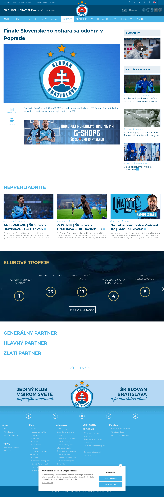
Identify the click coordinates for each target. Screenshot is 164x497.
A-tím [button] (44, 19)
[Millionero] (102, 349)
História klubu (82, 309)
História (34, 429)
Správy (67, 19)
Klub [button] (17, 19)
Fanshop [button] (141, 19)
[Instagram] (144, 2)
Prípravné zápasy (140, 95)
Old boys (34, 438)
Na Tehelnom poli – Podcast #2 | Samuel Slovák (134, 219)
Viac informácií (47, 482)
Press (13, 2)
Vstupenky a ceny (64, 429)
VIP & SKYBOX (63, 442)
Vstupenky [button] (30, 19)
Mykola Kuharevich (153, 95)
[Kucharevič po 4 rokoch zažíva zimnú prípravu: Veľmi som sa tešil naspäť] (142, 83)
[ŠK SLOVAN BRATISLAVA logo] (42, 10)
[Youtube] (139, 2)
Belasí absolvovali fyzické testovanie (138, 168)
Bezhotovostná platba (66, 451)
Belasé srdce (42, 2)
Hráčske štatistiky (11, 435)
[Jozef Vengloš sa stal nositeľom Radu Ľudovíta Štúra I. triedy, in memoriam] (142, 118)
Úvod (7, 19)
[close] (120, 466)
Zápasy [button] (55, 19)
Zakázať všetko (111, 479)
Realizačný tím (10, 432)
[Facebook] (129, 2)
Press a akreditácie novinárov (38, 452)
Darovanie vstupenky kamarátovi (93, 441)
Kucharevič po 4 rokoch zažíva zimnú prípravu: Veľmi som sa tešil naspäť (140, 99)
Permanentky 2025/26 (66, 438)
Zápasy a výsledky (11, 447)
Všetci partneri (82, 368)
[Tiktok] (149, 2)
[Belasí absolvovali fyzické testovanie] (142, 152)
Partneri (34, 458)
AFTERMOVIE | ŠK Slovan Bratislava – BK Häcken (25, 219)
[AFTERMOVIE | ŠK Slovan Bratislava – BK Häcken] (29, 202)
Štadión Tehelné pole (39, 464)
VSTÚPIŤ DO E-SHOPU (120, 429)
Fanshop (52, 2)
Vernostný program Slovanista (65, 462)
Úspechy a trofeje (38, 432)
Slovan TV (21, 213)
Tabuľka (7, 450)
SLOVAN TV (126, 19)
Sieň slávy (34, 435)
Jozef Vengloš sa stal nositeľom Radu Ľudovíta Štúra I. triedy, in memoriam (141, 134)
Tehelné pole (139, 129)
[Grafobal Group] (102, 359)
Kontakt (34, 448)
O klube (34, 442)
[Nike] (82, 339)
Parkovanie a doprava (66, 458)
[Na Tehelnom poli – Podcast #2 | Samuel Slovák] (135, 202)
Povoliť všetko (110, 485)
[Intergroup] (62, 359)
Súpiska (7, 429)
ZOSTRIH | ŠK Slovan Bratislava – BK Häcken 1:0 (81, 219)
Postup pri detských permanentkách (92, 453)
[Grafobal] (62, 349)
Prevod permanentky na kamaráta (94, 447)
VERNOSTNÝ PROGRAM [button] (103, 19)
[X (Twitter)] (134, 2)
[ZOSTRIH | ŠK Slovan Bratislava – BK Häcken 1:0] (82, 202)
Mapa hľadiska (63, 454)
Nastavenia (110, 473)
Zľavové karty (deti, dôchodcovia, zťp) (65, 446)
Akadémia (81, 19)
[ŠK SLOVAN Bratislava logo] (82, 8)
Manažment (35, 445)
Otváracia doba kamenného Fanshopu (119, 433)
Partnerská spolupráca (40, 461)
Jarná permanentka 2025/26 (65, 433)
